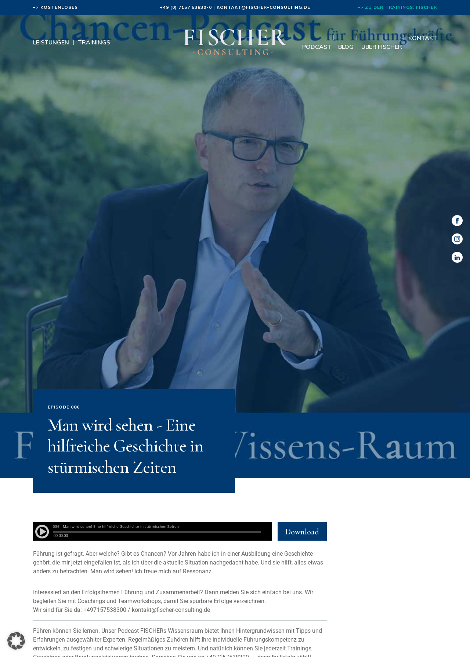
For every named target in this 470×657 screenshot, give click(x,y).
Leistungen (51, 42)
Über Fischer (381, 46)
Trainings (94, 42)
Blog (346, 46)
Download (302, 532)
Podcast (316, 46)
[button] (16, 641)
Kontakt (422, 37)
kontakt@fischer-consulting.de (263, 7)
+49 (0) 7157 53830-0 (186, 7)
